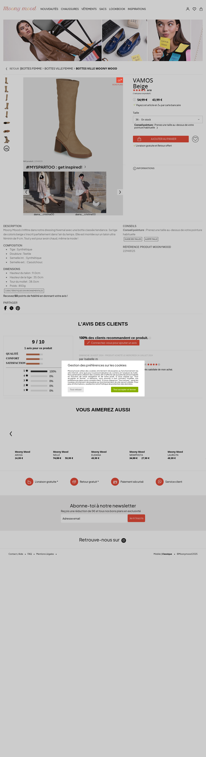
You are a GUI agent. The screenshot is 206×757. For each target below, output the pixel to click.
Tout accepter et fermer (124, 389)
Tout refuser (76, 389)
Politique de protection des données (116, 384)
